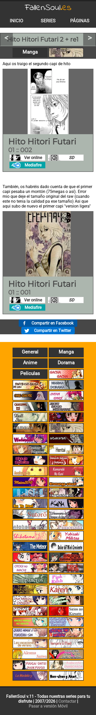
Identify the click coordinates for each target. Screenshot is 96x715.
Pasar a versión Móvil (48, 706)
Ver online (33, 157)
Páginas (79, 20)
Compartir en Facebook (52, 323)
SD (71, 157)
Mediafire (33, 165)
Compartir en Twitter (52, 330)
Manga (30, 52)
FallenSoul (48, 7)
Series (48, 20)
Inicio (16, 20)
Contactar (67, 701)
